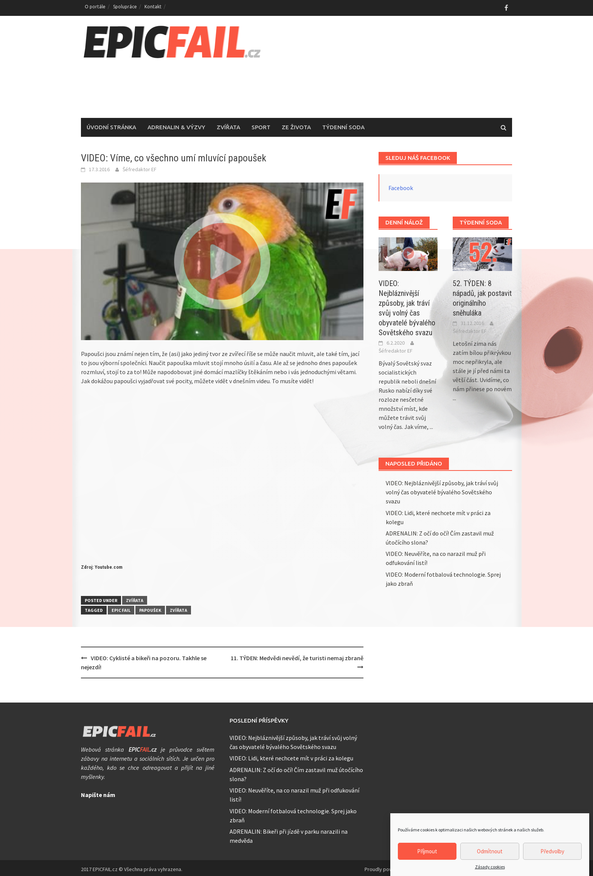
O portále (95, 6)
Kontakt (152, 6)
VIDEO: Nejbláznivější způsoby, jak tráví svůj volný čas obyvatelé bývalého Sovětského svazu (442, 489)
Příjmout (427, 851)
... (431, 424)
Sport (260, 124)
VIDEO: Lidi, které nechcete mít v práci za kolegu (291, 755)
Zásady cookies (490, 867)
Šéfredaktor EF (140, 166)
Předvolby (552, 851)
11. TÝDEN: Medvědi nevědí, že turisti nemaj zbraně (297, 655)
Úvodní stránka (111, 124)
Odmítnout (490, 851)
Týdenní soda (343, 124)
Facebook (400, 185)
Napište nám (98, 792)
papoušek (150, 607)
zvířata (178, 607)
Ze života (296, 124)
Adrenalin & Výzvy (176, 124)
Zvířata (228, 124)
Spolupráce (125, 6)
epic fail (121, 607)
